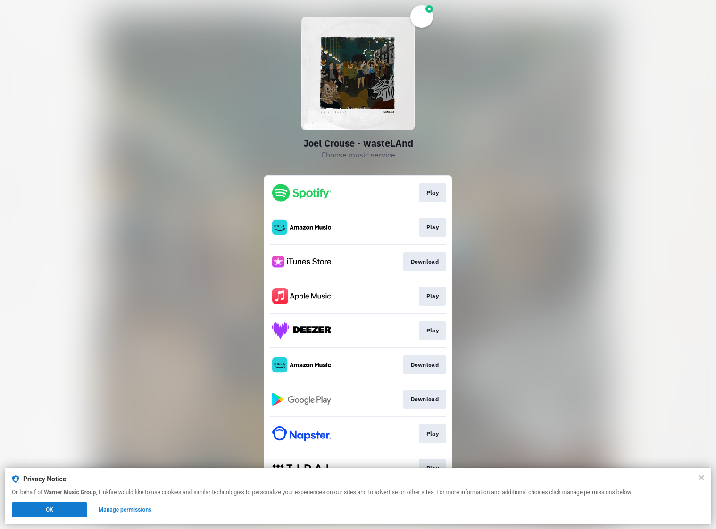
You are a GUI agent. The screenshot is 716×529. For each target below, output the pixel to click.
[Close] (701, 477)
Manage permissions (125, 509)
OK (49, 509)
